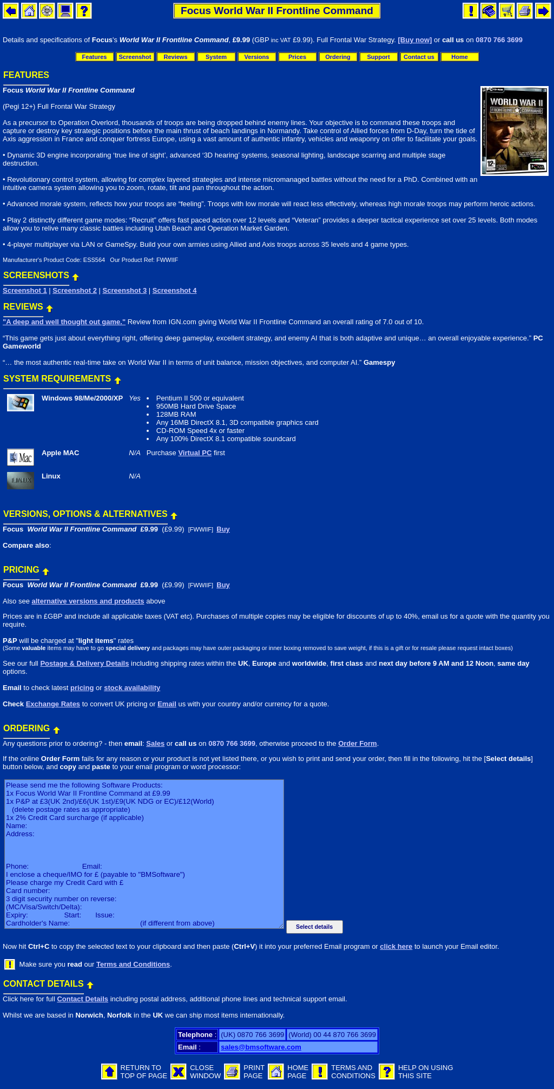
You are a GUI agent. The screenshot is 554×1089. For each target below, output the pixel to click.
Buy (223, 529)
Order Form (357, 743)
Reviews (175, 57)
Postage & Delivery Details (84, 663)
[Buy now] (415, 40)
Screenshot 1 (25, 290)
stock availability (132, 688)
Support (378, 57)
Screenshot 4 (175, 290)
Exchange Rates (53, 704)
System (216, 57)
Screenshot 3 (125, 290)
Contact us (419, 57)
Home (459, 57)
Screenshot (135, 57)
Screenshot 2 (74, 290)
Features (94, 57)
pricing (82, 688)
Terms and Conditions (133, 964)
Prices (297, 57)
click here (396, 946)
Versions (257, 57)
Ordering (337, 57)
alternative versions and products (87, 601)
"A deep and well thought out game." (64, 322)
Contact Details (82, 999)
